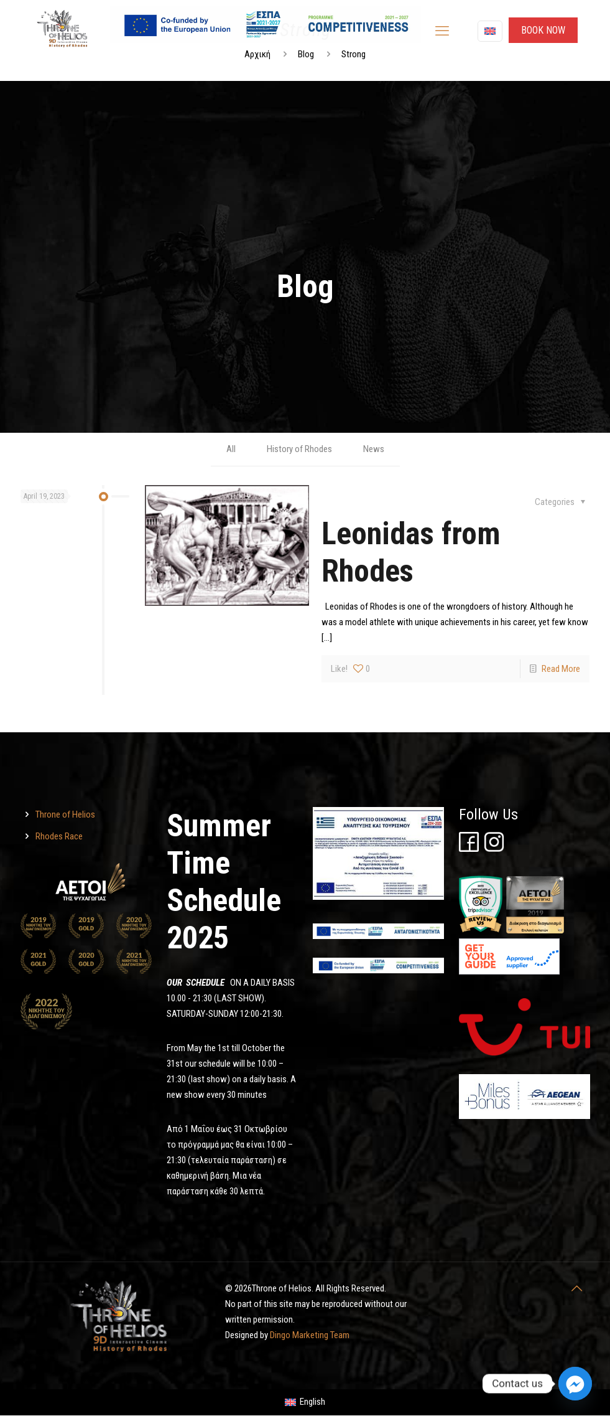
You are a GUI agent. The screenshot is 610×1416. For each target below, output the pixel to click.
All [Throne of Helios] (231, 449)
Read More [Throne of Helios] (561, 668)
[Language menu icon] (490, 31)
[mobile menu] (442, 31)
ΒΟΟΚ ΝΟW (543, 30)
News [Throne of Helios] (373, 449)
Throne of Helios (65, 814)
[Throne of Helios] (227, 545)
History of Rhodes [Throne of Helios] (299, 449)
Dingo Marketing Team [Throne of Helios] (309, 1335)
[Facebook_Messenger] (575, 1383)
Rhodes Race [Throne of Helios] (59, 836)
